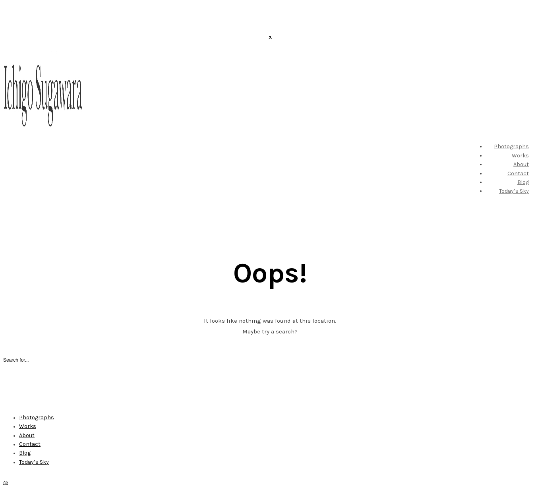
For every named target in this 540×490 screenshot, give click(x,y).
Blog (523, 182)
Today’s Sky (514, 191)
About (521, 164)
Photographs (511, 146)
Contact (518, 173)
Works (520, 155)
